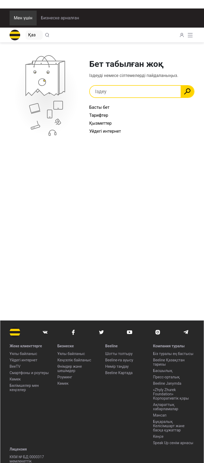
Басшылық (162, 371)
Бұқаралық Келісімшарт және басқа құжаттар (169, 425)
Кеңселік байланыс (74, 360)
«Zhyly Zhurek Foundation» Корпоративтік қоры (171, 394)
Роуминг (64, 377)
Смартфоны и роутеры (29, 373)
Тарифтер (98, 115)
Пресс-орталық (166, 377)
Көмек (15, 379)
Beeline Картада (119, 373)
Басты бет (99, 107)
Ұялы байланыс (23, 354)
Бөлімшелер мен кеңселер (24, 387)
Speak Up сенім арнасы (173, 443)
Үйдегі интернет (23, 360)
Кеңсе (158, 436)
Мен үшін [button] (23, 17)
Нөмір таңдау (117, 366)
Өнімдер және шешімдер (69, 368)
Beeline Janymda (167, 383)
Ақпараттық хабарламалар (165, 407)
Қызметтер (100, 123)
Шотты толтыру (119, 354)
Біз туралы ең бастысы (173, 354)
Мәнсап (160, 415)
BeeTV (15, 366)
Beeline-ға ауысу (119, 360)
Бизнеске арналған (60, 17)
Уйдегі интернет (105, 131)
